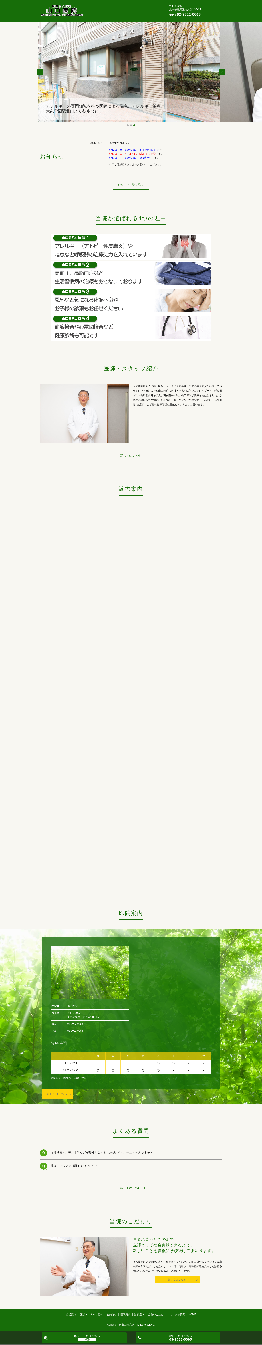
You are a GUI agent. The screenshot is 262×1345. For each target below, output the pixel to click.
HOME (116, 16)
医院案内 (93, 10)
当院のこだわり (134, 10)
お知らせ (143, 4)
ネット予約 (87, 1336)
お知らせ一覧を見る (131, 185)
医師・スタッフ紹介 (118, 4)
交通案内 (93, 4)
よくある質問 (96, 16)
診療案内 (111, 10)
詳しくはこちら (130, 455)
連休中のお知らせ (119, 143)
